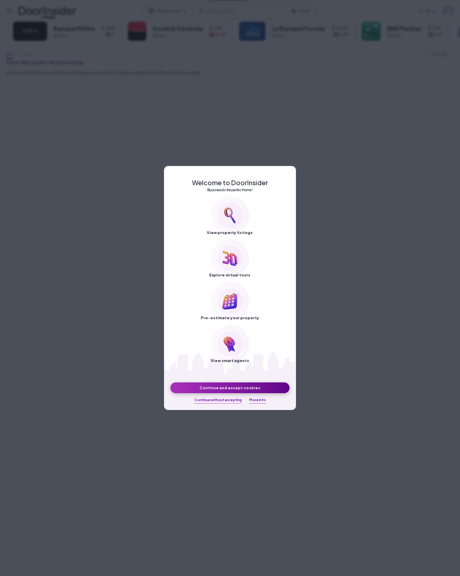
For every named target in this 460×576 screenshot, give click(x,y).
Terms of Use (384, 14)
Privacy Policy (341, 14)
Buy (9, 54)
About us (281, 14)
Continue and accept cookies (230, 387)
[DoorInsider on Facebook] (195, 14)
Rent (27, 54)
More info (257, 400)
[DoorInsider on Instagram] (209, 14)
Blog (308, 14)
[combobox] (440, 54)
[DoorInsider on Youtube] (238, 14)
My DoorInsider (448, 11)
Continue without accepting (218, 400)
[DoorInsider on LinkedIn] (224, 14)
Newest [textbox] (439, 54)
